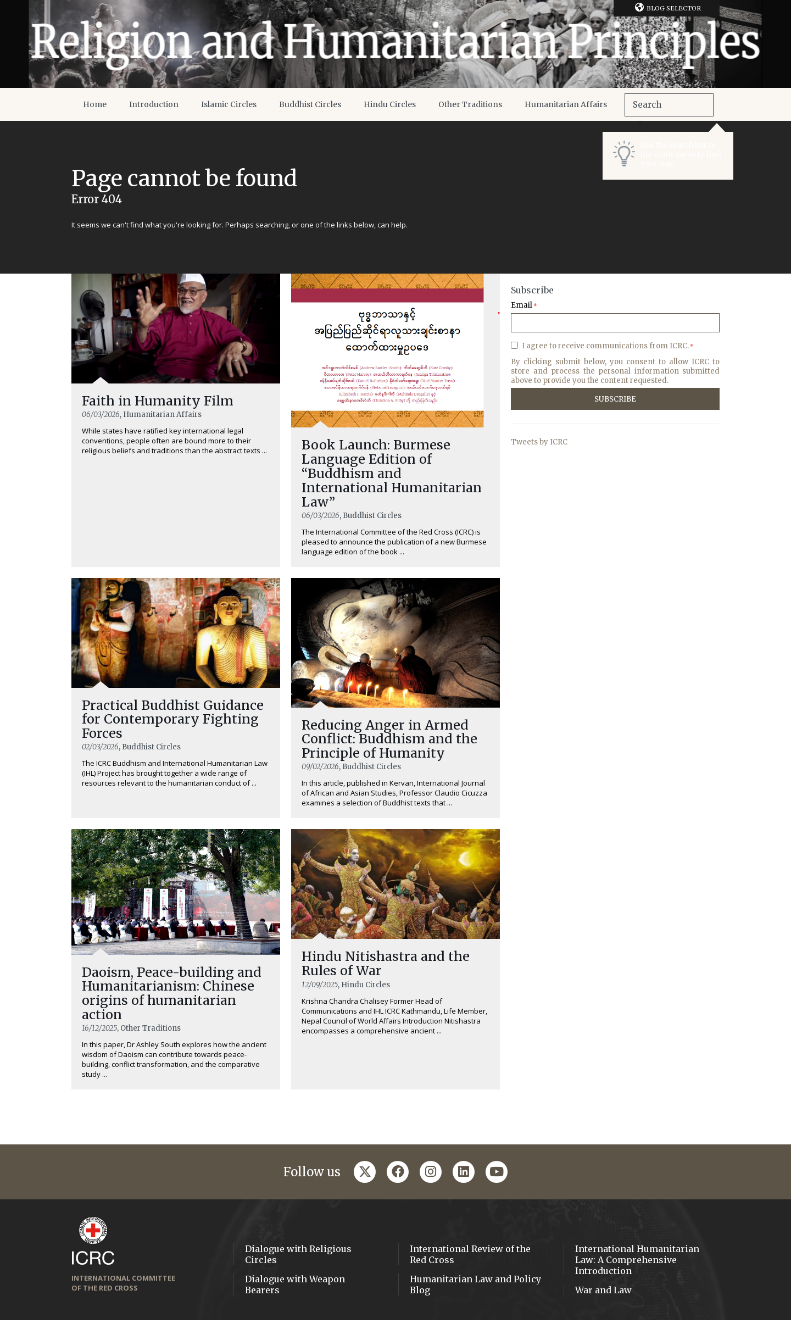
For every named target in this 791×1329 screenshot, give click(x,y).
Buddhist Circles (310, 104)
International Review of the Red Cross (470, 1263)
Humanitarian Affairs (566, 104)
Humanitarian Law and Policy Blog (475, 1293)
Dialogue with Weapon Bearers (295, 1293)
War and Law (603, 1298)
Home (95, 104)
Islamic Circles (229, 104)
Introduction (154, 104)
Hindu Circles (390, 104)
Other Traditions (470, 104)
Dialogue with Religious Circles (298, 1263)
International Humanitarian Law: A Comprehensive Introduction (637, 1268)
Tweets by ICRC (539, 442)
